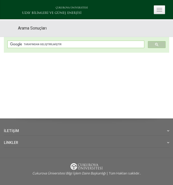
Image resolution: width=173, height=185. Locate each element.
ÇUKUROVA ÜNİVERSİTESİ (72, 8)
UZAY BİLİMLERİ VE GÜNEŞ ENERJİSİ (52, 13)
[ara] (75, 44)
